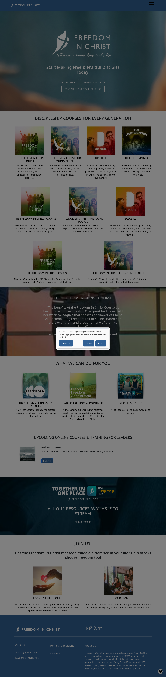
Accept (101, 343)
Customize (65, 343)
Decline (88, 343)
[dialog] (83, 338)
